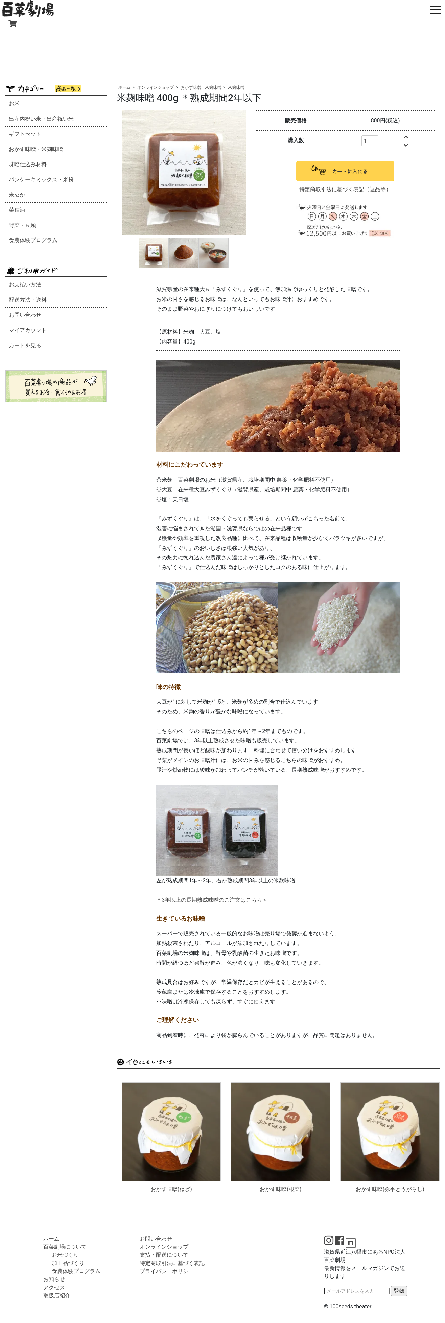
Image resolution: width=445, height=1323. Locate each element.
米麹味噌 (236, 87)
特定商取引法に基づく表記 (172, 1263)
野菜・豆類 (22, 225)
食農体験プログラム (33, 240)
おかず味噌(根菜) (280, 1189)
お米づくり (65, 1255)
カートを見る (25, 345)
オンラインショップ (155, 87)
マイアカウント (28, 330)
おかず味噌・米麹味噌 (36, 149)
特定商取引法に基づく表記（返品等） (345, 189)
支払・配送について (164, 1255)
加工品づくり (68, 1263)
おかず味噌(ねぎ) (171, 1189)
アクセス (54, 1287)
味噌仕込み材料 (28, 164)
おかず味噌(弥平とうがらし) (390, 1189)
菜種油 (17, 210)
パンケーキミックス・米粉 (41, 179)
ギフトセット (25, 134)
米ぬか (17, 195)
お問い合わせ (25, 315)
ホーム (124, 87)
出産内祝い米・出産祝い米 (41, 119)
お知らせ (54, 1279)
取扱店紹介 (56, 1295)
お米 (14, 103)
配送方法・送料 (28, 300)
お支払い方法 (25, 284)
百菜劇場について (65, 1247)
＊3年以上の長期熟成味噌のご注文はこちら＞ (211, 900)
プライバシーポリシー (167, 1271)
